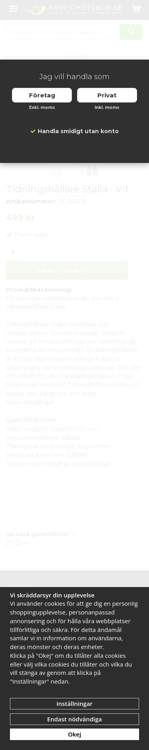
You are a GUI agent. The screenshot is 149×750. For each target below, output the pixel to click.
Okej (74, 734)
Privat (106, 95)
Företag (42, 95)
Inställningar (74, 703)
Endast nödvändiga (74, 719)
